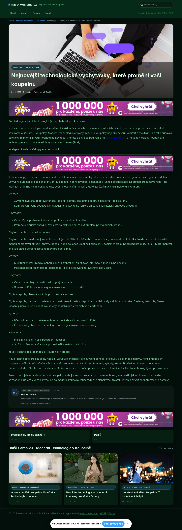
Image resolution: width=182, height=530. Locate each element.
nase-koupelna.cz (24, 4)
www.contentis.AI (88, 513)
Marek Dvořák (29, 394)
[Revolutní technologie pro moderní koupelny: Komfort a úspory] (91, 479)
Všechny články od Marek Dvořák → (35, 403)
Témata (36, 13)
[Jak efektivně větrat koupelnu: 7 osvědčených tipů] (146, 479)
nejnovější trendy (116, 137)
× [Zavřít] (128, 523)
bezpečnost (72, 287)
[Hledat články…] (158, 4)
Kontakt (48, 13)
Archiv (24, 13)
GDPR (103, 513)
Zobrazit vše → (166, 448)
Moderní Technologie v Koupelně (30, 20)
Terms (111, 513)
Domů (13, 13)
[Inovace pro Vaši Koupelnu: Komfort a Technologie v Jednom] (35, 479)
